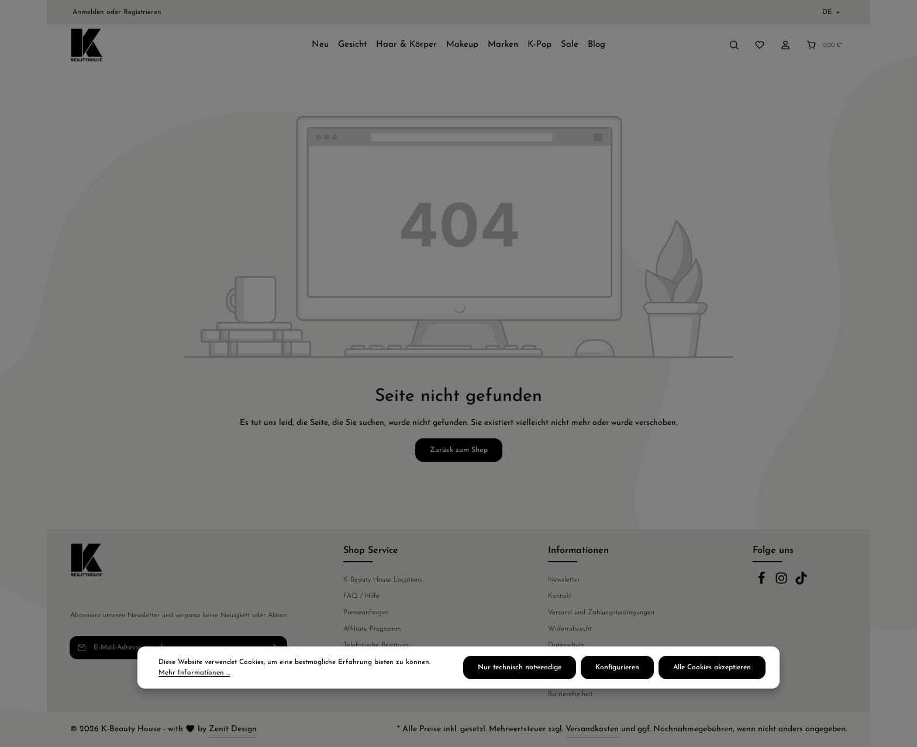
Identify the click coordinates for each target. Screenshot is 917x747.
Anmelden (88, 12)
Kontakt (559, 596)
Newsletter (564, 579)
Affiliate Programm (372, 628)
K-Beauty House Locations (382, 579)
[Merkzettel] (759, 45)
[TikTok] (801, 582)
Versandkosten (592, 729)
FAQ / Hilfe (361, 596)
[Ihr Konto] (785, 45)
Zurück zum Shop (459, 450)
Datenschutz (566, 645)
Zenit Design (233, 729)
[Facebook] (762, 582)
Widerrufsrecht (570, 628)
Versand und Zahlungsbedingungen (601, 612)
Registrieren (142, 12)
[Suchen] (734, 45)
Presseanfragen (366, 612)
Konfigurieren (617, 667)
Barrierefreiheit (570, 694)
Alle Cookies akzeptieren (712, 667)
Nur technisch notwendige (519, 667)
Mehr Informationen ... (194, 672)
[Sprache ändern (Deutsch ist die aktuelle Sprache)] (830, 12)
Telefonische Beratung (376, 645)
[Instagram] (782, 582)
